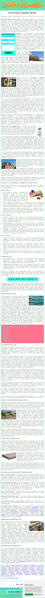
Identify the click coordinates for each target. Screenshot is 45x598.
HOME (26, 9)
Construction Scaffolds (27, 567)
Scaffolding (11, 588)
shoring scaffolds (19, 67)
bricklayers (8, 508)
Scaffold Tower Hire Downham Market (10, 126)
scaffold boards (11, 61)
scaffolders (27, 109)
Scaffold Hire (39, 567)
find (5, 548)
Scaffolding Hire (9, 575)
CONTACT (36, 9)
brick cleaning (20, 515)
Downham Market (7, 284)
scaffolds (11, 402)
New (14, 588)
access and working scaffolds (18, 96)
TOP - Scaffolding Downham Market (9, 578)
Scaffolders (32, 569)
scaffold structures (31, 557)
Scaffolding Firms (16, 566)
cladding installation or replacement (16, 512)
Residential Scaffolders (21, 569)
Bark (19, 105)
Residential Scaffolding (7, 571)
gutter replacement (11, 510)
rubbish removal (14, 511)
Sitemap (2, 588)
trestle (18, 68)
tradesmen (19, 516)
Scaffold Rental (5, 566)
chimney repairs (24, 514)
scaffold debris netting (19, 296)
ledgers (20, 57)
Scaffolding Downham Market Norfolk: (11, 19)
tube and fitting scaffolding (35, 68)
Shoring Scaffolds (10, 565)
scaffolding (23, 21)
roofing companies (39, 515)
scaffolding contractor (23, 80)
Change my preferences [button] (37, 594)
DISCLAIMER (41, 9)
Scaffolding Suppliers (37, 573)
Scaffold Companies (14, 570)
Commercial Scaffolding (23, 565)
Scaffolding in (10, 93)
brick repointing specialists (30, 508)
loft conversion (33, 511)
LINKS (29, 9)
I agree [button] (27, 594)
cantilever (4, 67)
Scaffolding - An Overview (24, 33)
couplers (25, 57)
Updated (17, 588)
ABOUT (33, 9)
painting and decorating (35, 510)
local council (20, 81)
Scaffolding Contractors (7, 569)
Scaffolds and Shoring (37, 565)
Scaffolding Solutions (14, 567)
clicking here (21, 561)
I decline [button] (31, 594)
